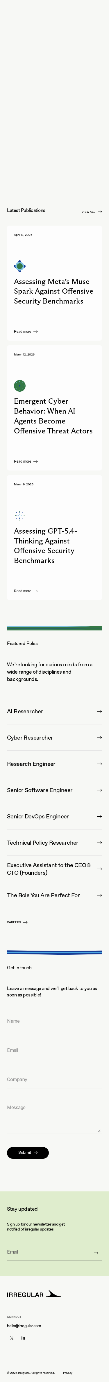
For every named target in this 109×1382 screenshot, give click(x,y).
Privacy (67, 1373)
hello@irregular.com (24, 1325)
